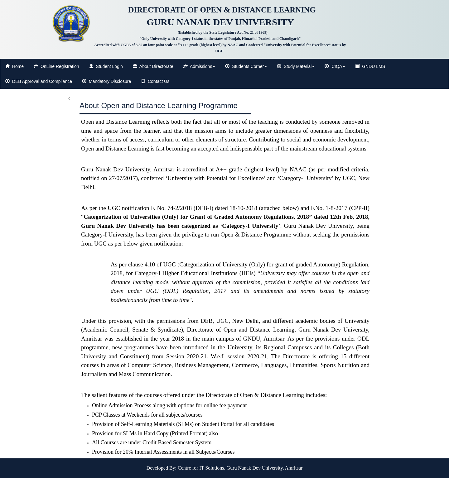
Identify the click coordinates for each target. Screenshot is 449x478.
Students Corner (246, 66)
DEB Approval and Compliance (38, 81)
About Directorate (153, 66)
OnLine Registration (56, 66)
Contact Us (155, 81)
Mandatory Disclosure (106, 81)
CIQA (335, 66)
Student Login (106, 66)
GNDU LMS (370, 66)
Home (14, 66)
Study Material (296, 66)
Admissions (199, 66)
